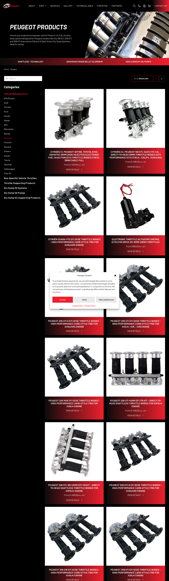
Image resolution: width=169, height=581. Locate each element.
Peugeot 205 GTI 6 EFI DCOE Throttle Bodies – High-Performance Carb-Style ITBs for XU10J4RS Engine (74, 323)
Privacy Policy (89, 305)
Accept (63, 299)
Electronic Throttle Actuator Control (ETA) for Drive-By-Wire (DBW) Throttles (136, 241)
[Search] (6, 78)
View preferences (106, 299)
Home (6, 69)
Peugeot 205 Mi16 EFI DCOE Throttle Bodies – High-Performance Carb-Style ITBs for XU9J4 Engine (74, 403)
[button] (115, 275)
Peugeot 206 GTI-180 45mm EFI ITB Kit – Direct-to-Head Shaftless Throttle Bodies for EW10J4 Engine (74, 488)
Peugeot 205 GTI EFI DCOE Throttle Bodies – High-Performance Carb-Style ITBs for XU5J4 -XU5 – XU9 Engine (136, 323)
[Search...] (23, 78)
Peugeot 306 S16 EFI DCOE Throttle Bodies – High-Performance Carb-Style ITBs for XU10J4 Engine (74, 572)
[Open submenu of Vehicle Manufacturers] (40, 94)
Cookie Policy (77, 305)
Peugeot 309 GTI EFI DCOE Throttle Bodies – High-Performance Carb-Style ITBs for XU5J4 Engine (136, 572)
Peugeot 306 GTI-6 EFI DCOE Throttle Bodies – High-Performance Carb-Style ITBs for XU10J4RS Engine (135, 488)
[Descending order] (161, 78)
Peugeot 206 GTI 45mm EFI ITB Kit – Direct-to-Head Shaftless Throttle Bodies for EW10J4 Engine (135, 403)
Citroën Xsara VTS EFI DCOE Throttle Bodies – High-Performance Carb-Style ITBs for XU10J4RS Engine (74, 242)
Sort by (141, 78)
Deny (84, 299)
